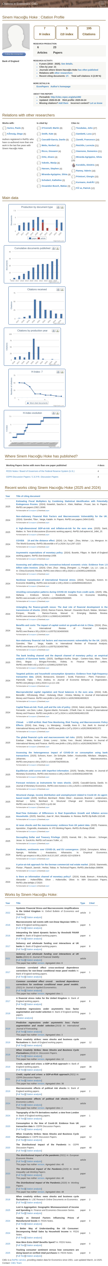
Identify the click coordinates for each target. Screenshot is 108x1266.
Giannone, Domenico (86, 151)
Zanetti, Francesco (85, 139)
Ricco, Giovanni (50, 151)
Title (19, 903)
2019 (7, 1028)
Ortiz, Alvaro (48, 157)
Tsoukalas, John (84, 128)
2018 (7, 1013)
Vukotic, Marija (49, 163)
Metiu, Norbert (49, 145)
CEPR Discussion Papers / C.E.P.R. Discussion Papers (32, 477)
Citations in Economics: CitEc (20, 3)
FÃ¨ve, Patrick (83, 188)
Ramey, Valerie (83, 170)
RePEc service (19, 1260)
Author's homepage (61, 86)
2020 (7, 1126)
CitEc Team (16, 1263)
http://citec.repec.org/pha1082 (66, 97)
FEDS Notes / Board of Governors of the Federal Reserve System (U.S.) (40, 471)
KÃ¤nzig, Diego (15, 134)
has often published (88, 70)
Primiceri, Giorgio (85, 176)
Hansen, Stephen (50, 168)
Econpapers (32, 510)
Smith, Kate (47, 134)
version (40, 963)
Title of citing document (29, 496)
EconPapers (43, 86)
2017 (7, 946)
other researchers (63, 73)
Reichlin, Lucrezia (85, 145)
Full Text (21, 917)
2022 (7, 913)
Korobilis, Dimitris (85, 165)
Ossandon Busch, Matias (54, 186)
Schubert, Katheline (52, 180)
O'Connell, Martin (50, 128)
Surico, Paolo (14, 128)
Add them (63, 103)
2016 (7, 925)
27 (67, 76)
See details (66, 64)
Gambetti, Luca (84, 134)
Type (84, 903)
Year (9, 496)
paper (48, 510)
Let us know (96, 103)
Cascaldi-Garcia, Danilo (53, 139)
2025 (7, 1210)
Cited (93, 903)
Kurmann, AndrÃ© (85, 182)
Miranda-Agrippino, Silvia (54, 174)
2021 (7, 958)
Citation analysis (33, 917)
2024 (7, 1103)
